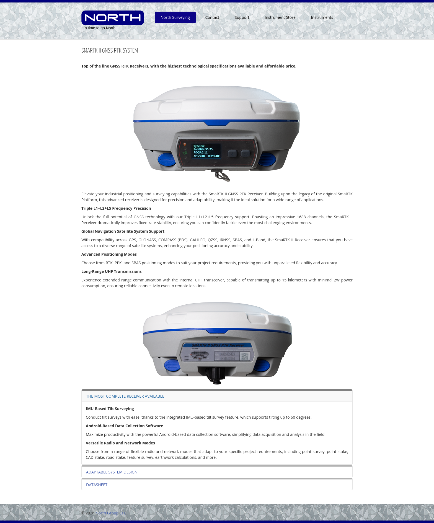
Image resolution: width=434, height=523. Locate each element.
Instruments (322, 17)
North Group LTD (110, 513)
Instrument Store (280, 17)
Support (242, 17)
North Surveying (175, 17)
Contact (212, 17)
